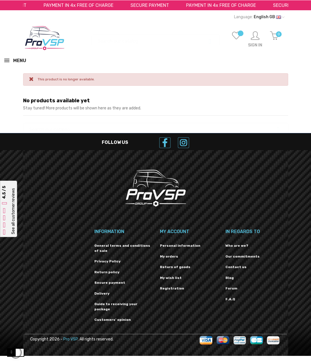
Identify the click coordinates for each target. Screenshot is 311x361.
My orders (169, 256)
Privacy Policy (107, 261)
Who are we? (236, 246)
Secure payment (109, 283)
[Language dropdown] (259, 17)
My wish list (171, 278)
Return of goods (175, 267)
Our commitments (242, 256)
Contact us (236, 267)
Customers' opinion (112, 320)
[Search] (156, 38)
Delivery (101, 293)
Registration (172, 288)
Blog (229, 278)
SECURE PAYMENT (152, 5)
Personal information (180, 246)
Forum (231, 288)
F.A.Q (230, 299)
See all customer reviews (13, 211)
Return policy (106, 272)
